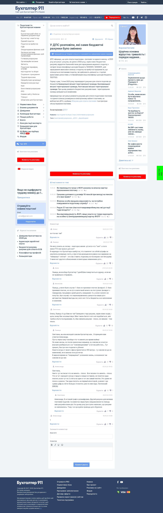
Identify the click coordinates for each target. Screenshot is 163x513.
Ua (124, 17)
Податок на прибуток (29, 44)
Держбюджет (83, 118)
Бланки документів (29, 108)
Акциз (23, 31)
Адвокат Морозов (134, 91)
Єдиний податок (27, 41)
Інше (22, 86)
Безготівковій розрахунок (63, 118)
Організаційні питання (29, 61)
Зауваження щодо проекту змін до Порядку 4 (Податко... (136, 81)
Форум (23, 137)
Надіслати (31, 221)
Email (19, 212)
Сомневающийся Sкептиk (134, 73)
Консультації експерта (30, 123)
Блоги (22, 120)
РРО (22, 91)
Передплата (113, 17)
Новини (90, 482)
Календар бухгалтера (30, 114)
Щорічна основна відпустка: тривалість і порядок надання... (132, 54)
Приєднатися (23, 197)
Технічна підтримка (65, 500)
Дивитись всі (126, 160)
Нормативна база (28, 104)
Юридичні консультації (30, 83)
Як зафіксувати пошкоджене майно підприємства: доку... (135, 148)
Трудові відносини (28, 77)
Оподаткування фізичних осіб (32, 49)
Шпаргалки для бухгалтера (31, 100)
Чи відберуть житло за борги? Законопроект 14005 (136, 114)
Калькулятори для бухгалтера (28, 127)
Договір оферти (63, 494)
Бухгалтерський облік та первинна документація (30, 34)
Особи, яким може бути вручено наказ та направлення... (136, 97)
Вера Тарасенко (133, 108)
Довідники (25, 111)
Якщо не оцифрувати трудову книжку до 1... (30, 191)
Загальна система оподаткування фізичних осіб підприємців (32, 54)
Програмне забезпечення (67, 491)
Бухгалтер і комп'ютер (30, 38)
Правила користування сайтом (70, 497)
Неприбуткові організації (31, 80)
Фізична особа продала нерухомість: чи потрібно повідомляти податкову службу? (80, 202)
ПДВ (22, 47)
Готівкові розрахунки (29, 59)
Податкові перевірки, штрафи (29, 68)
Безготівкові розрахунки (30, 88)
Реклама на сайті (94, 488)
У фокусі (24, 97)
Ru (128, 17)
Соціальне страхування (30, 74)
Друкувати (97, 39)
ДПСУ (58, 110)
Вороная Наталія (126, 48)
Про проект (91, 485)
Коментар (53, 441)
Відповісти (54, 237)
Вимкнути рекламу (31, 160)
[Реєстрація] (132, 2)
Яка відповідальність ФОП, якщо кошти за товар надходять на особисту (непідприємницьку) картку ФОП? (85, 215)
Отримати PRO (63, 482)
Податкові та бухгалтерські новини (30, 26)
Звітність (24, 64)
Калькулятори (25, 256)
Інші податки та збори (29, 72)
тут (41, 508)
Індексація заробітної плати (29, 242)
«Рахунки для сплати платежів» (84, 101)
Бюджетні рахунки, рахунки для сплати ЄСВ (30, 248)
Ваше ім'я (53, 433)
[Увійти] (144, 2)
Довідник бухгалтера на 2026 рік (30, 237)
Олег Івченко (132, 141)
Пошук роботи (26, 117)
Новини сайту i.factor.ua (30, 94)
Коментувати (81, 465)
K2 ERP (130, 124)
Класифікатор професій (30, 253)
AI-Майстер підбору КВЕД (29, 132)
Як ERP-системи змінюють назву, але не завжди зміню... (136, 130)
